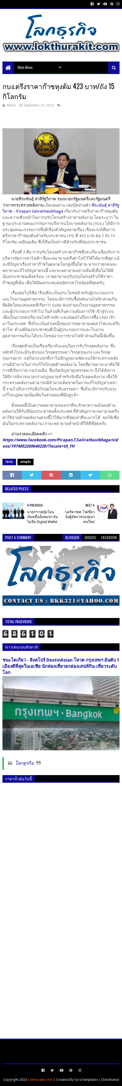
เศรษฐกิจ (25, 461)
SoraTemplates (86, 1080)
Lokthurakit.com (40, 1080)
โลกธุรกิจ (24, 763)
